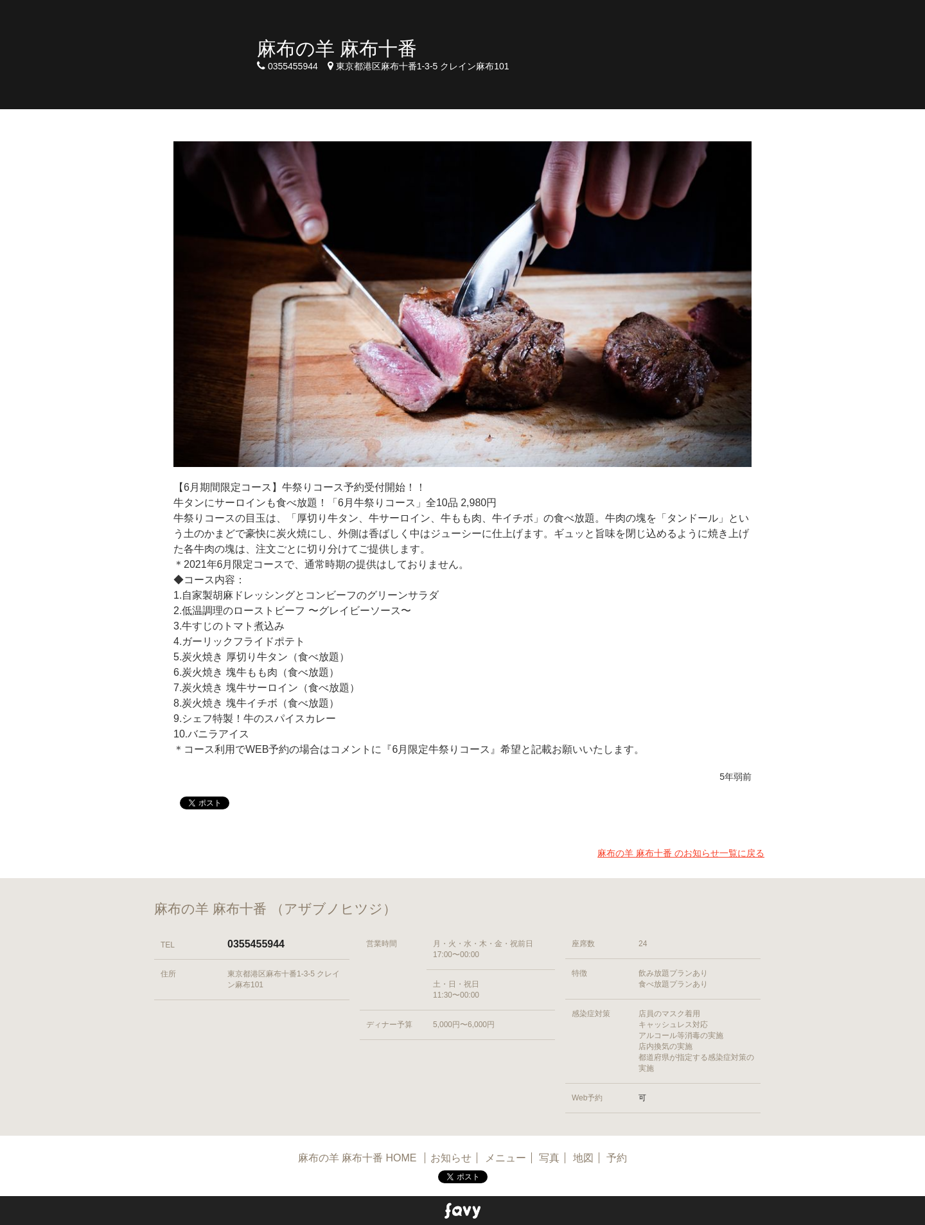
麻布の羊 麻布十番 (337, 48)
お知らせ (450, 1157)
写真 (549, 1157)
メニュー (505, 1157)
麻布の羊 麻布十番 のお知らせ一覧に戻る (680, 853)
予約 (616, 1157)
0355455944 (256, 944)
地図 (583, 1157)
